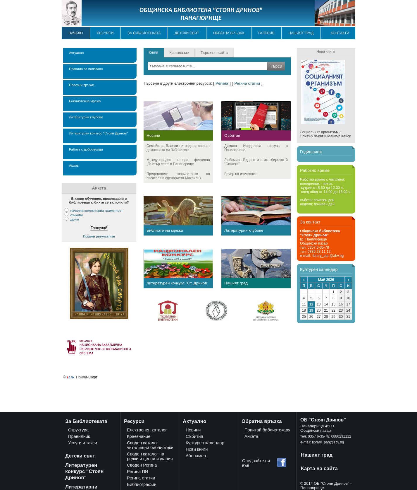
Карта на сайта (319, 468)
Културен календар (205, 443)
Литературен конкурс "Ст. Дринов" (177, 283)
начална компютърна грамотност (96, 210)
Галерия (266, 33)
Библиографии (141, 484)
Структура (78, 430)
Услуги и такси (82, 443)
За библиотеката (144, 33)
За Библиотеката (86, 421)
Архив (74, 165)
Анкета (251, 436)
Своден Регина (142, 465)
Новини (153, 135)
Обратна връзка (228, 33)
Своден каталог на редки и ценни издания (150, 456)
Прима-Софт (86, 377)
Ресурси (105, 33)
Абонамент (197, 455)
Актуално (76, 52)
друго (74, 219)
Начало (75, 33)
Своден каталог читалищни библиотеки (150, 445)
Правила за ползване (86, 69)
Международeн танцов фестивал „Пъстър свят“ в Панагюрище (178, 162)
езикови (76, 215)
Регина (222, 83)
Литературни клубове (86, 117)
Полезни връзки (81, 85)
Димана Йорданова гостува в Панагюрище (256, 148)
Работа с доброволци (86, 149)
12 (311, 304)
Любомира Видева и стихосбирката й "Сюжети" (256, 162)
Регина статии (247, 83)
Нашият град (300, 33)
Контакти (340, 33)
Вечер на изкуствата (240, 174)
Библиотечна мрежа (85, 101)
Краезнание (139, 436)
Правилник (79, 436)
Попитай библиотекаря (267, 430)
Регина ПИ (137, 471)
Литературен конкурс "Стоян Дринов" (98, 133)
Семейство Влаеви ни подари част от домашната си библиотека (178, 148)
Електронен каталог (147, 430)
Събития (232, 135)
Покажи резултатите (99, 236)
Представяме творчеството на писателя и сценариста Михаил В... (178, 176)
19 (311, 310)
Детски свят (187, 33)
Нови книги (197, 449)
